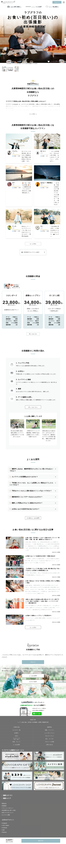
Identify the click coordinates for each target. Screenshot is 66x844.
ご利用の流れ (16, 727)
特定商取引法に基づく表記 (9, 811)
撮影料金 (49, 727)
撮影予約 (40, 840)
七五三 (16, 736)
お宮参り (16, 733)
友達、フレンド (16, 742)
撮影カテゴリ (8, 796)
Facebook (4, 828)
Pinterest (4, 832)
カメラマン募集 (6, 815)
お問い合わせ (49, 745)
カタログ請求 (33, 682)
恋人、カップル (49, 739)
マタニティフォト (49, 736)
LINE (3, 830)
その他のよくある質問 (33, 518)
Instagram (4, 823)
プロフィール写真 (49, 742)
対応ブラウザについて (7, 813)
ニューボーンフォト (49, 733)
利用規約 (4, 806)
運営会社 (4, 804)
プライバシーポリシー (7, 808)
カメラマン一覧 (16, 730)
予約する (57, 2)
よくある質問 (33, 676)
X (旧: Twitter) (5, 826)
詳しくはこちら (33, 334)
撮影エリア (7, 799)
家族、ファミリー (49, 730)
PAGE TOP (33, 719)
